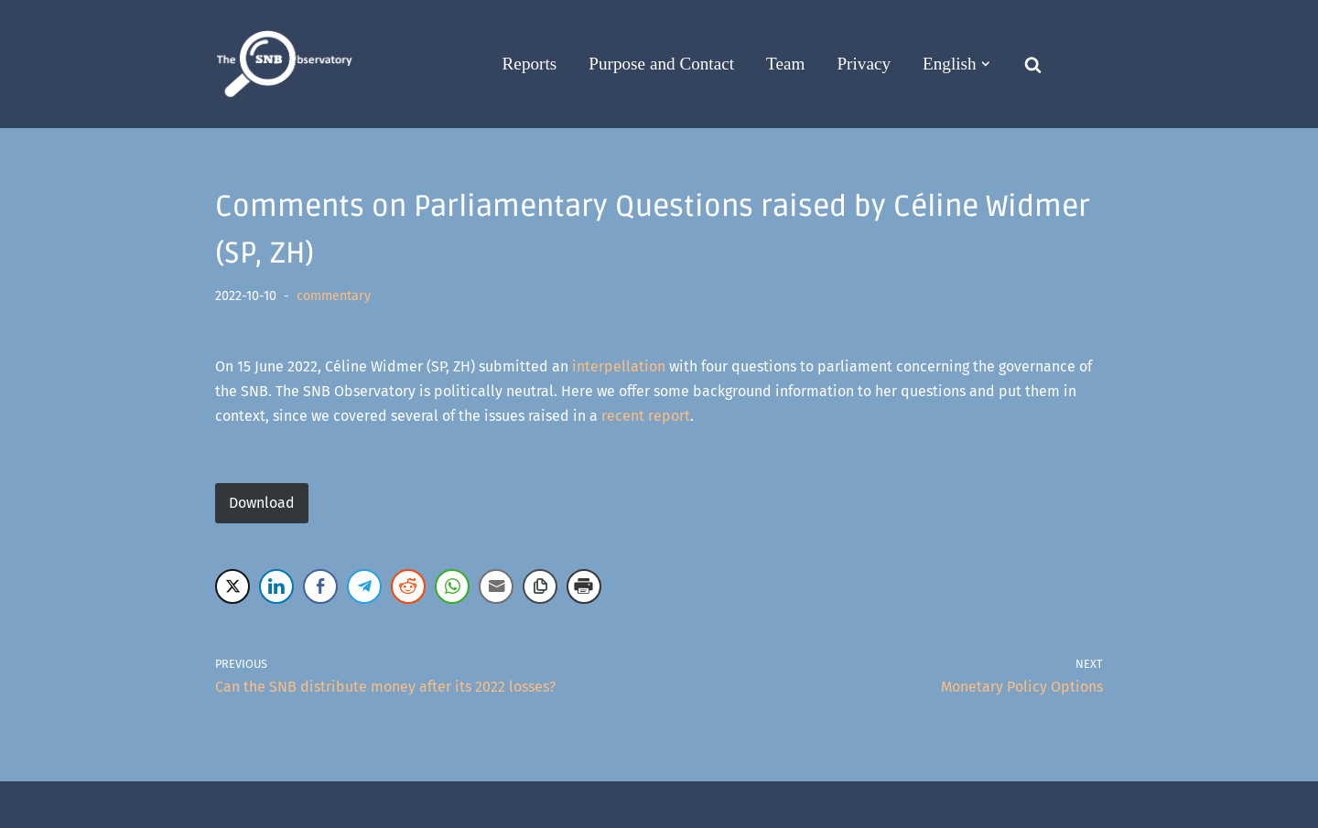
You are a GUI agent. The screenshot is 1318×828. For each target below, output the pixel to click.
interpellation (618, 366)
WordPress (378, 804)
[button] (985, 64)
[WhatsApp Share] (452, 586)
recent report (645, 416)
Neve (232, 804)
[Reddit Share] (408, 586)
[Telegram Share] (364, 586)
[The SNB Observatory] (283, 64)
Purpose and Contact (661, 63)
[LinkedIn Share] (276, 586)
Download (262, 502)
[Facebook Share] (320, 586)
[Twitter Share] (232, 586)
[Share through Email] (496, 586)
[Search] (1033, 64)
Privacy (864, 63)
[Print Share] (584, 586)
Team (785, 63)
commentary (334, 296)
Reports (529, 63)
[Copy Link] (540, 586)
